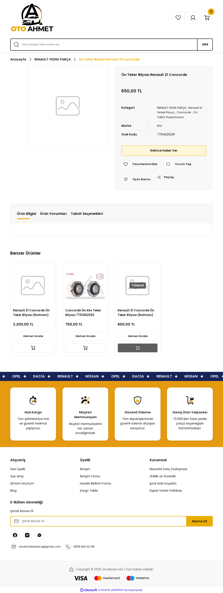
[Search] (111, 44)
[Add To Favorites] (139, 164)
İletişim (85, 469)
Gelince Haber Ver (164, 150)
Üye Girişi (17, 476)
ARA (205, 44)
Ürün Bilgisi (26, 213)
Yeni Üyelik (17, 469)
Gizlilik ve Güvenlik (163, 476)
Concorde (185, 112)
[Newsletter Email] (111, 521)
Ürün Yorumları (53, 213)
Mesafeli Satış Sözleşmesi (168, 469)
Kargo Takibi (89, 491)
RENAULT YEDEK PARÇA (173, 108)
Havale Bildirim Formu (95, 483)
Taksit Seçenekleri (87, 213)
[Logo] (32, 17)
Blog (13, 491)
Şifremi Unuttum (22, 483)
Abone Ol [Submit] (199, 521)
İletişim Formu (90, 476)
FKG (160, 126)
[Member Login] (190, 18)
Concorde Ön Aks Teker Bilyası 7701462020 (84, 311)
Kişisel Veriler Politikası (166, 491)
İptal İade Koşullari (163, 483)
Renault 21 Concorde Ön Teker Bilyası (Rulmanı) (32, 311)
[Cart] (206, 18)
